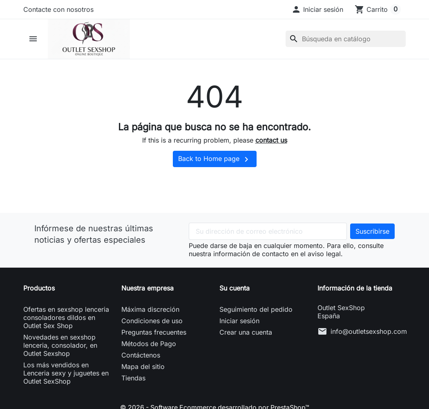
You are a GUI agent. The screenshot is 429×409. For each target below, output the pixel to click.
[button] (317, 9)
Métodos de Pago (148, 344)
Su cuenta (234, 289)
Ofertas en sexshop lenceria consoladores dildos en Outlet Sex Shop (66, 318)
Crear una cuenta (245, 333)
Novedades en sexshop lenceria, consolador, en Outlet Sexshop (60, 346)
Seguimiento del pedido (256, 310)
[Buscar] (346, 39)
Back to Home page (214, 160)
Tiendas (133, 379)
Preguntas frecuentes (153, 333)
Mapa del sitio (143, 367)
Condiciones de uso (152, 321)
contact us (271, 141)
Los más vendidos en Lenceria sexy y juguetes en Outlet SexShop (66, 374)
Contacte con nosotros (58, 9)
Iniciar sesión (239, 321)
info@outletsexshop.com (369, 332)
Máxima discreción (150, 310)
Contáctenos (140, 356)
